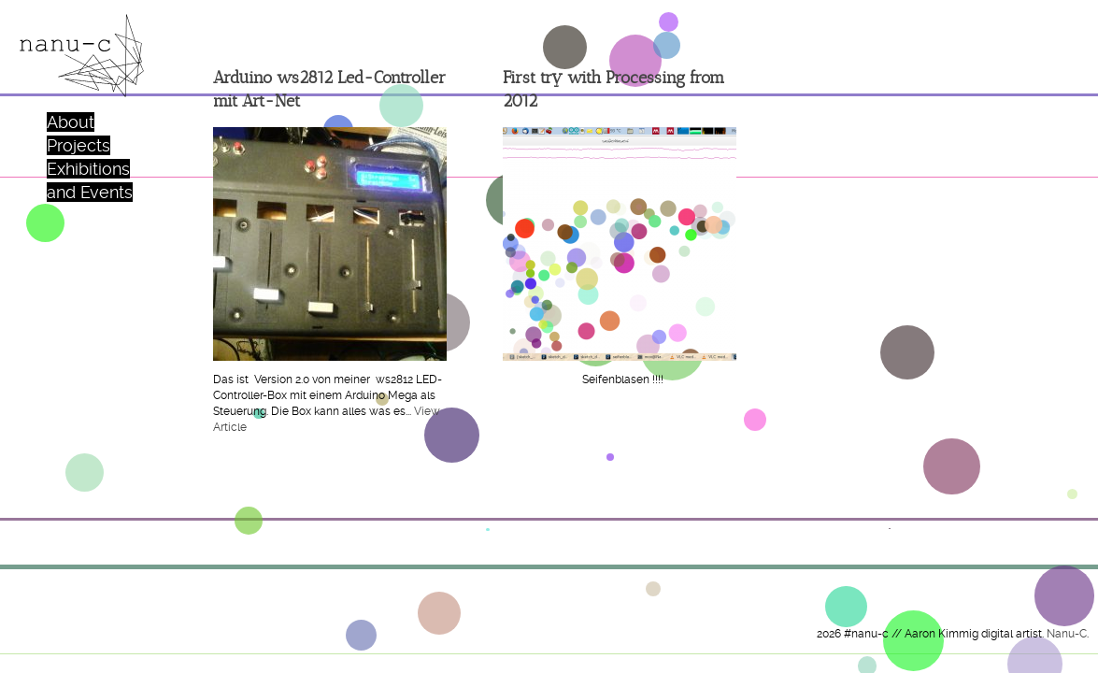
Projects (78, 145)
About (70, 122)
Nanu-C (1067, 633)
